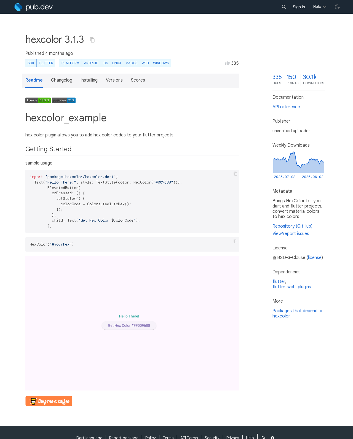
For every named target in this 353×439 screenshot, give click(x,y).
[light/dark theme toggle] (337, 7)
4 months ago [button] (59, 53)
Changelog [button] (61, 80)
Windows (161, 63)
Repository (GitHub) (292, 226)
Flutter (46, 63)
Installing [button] (89, 80)
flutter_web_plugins (291, 287)
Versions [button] (114, 80)
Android (91, 63)
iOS (105, 63)
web (145, 63)
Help (317, 6)
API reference (286, 107)
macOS (131, 63)
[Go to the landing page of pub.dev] (33, 7)
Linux (116, 63)
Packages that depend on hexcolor (297, 313)
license (315, 257)
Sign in (299, 6)
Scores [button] (138, 80)
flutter (278, 281)
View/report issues (290, 233)
